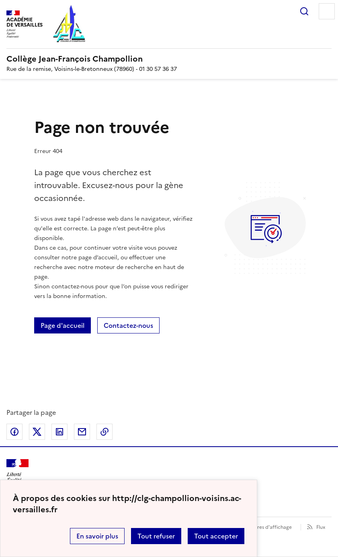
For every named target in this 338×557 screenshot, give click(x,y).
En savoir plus (97, 536)
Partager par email (82, 432)
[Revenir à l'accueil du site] (17, 473)
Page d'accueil (62, 325)
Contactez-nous (128, 325)
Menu (327, 11)
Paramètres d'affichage (265, 527)
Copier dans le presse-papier (104, 432)
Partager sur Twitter (37, 432)
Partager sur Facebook (14, 432)
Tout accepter (216, 536)
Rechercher (304, 11)
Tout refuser (156, 536)
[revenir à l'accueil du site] (169, 58)
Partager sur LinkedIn (59, 432)
